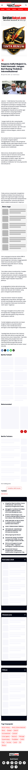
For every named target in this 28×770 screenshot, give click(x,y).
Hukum (14, 9)
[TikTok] (24, 762)
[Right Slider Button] (26, 9)
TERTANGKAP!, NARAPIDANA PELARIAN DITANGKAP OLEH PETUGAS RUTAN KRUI (13, 530)
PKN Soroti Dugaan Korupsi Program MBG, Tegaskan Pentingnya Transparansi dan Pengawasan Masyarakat (14, 545)
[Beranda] (2, 60)
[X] (5, 350)
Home (2, 9)
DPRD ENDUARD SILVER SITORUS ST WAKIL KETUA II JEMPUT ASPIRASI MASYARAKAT (14, 522)
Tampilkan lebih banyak (14, 488)
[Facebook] (2, 350)
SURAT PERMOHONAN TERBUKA (14, 526)
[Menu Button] (2, 5)
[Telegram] (8, 350)
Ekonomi (20, 9)
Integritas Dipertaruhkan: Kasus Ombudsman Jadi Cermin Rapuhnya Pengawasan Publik (15, 505)
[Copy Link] (13, 350)
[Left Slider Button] (21, 431)
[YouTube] (16, 762)
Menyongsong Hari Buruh (13, 535)
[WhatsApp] (11, 350)
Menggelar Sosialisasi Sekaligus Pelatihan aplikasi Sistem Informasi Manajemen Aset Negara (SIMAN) (15, 510)
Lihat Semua (4, 494)
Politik (8, 9)
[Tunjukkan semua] (25, 560)
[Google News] (20, 762)
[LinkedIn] (11, 766)
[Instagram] (11, 762)
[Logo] (14, 754)
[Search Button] (25, 5)
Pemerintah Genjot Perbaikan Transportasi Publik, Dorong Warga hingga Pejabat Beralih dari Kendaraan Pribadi (14, 539)
